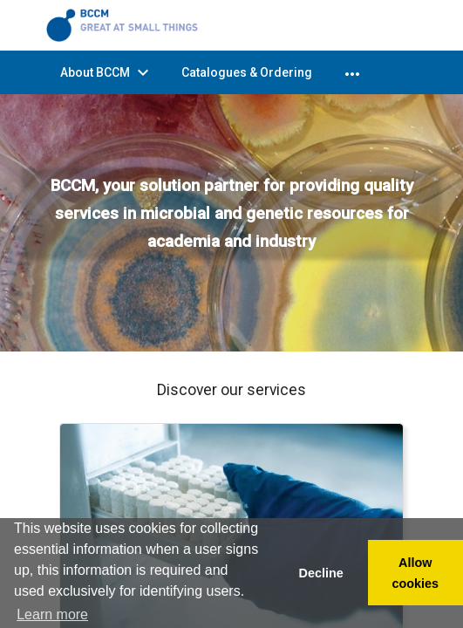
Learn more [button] (52, 614)
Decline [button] (320, 573)
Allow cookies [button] (415, 573)
